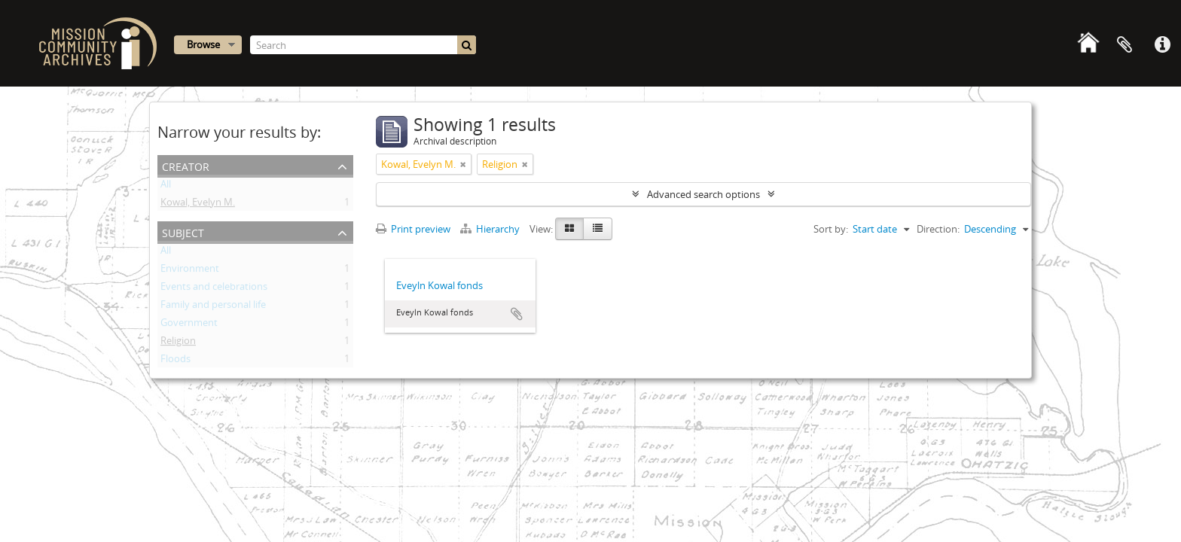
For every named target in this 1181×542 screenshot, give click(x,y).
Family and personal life (213, 307)
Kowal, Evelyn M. (197, 205)
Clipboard (1124, 45)
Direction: (938, 229)
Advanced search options (703, 194)
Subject (183, 231)
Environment (189, 271)
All (165, 186)
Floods (175, 361)
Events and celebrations (213, 289)
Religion (178, 343)
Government (189, 325)
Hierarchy (491, 229)
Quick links (1162, 45)
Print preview (413, 229)
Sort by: (830, 229)
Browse (203, 44)
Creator (185, 165)
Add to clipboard (516, 313)
